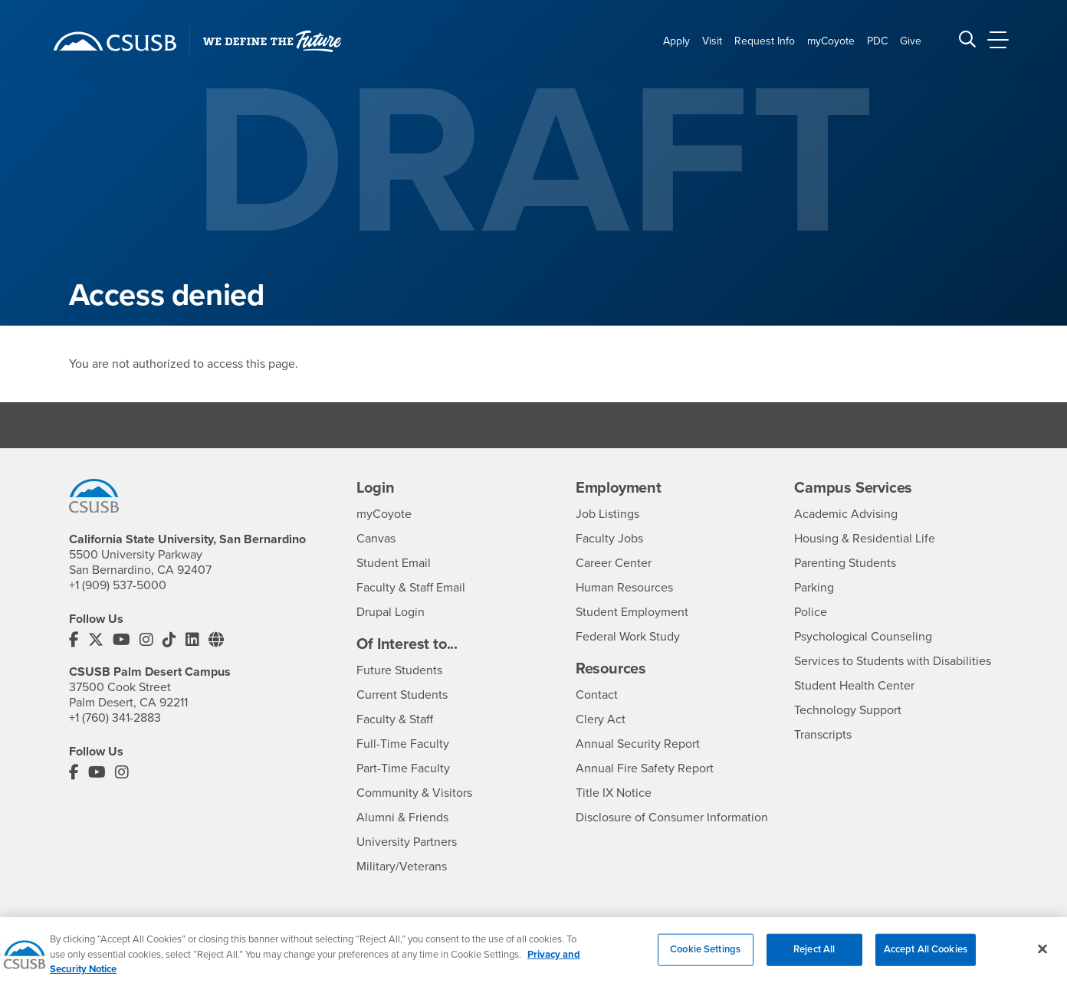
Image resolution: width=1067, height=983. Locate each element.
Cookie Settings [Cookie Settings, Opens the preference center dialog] (705, 959)
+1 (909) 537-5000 (117, 585)
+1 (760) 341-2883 (115, 718)
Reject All (814, 959)
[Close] (1042, 959)
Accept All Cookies (925, 959)
